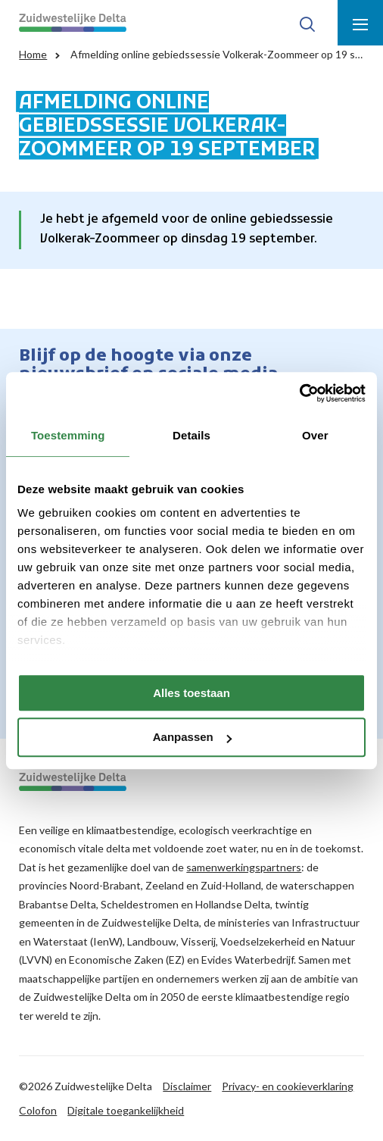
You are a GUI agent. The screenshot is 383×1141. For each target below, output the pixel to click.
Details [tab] (191, 435)
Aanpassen (192, 737)
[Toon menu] (360, 22)
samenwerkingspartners (243, 867)
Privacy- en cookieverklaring (287, 1086)
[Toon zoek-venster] (307, 23)
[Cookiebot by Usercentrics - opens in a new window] (299, 393)
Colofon (38, 1110)
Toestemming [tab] (68, 435)
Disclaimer (187, 1086)
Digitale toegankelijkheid (125, 1110)
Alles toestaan (191, 692)
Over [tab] (315, 435)
